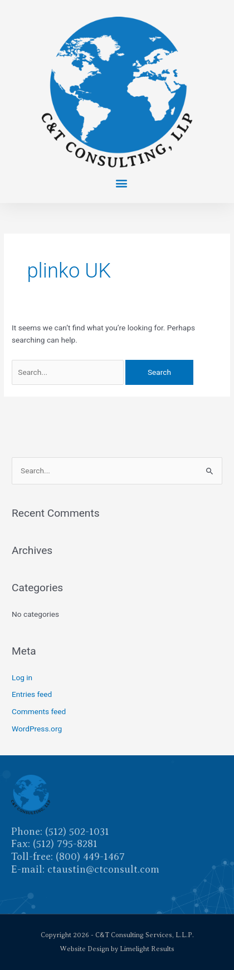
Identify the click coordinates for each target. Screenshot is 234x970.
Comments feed (39, 711)
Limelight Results (147, 949)
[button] (121, 183)
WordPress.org (37, 728)
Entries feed (32, 694)
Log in (22, 677)
